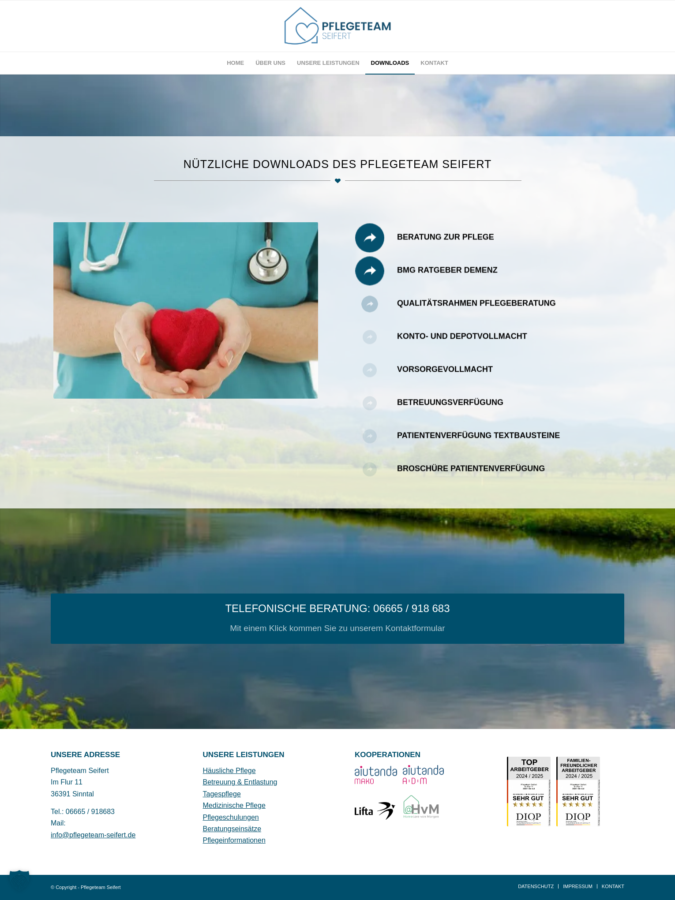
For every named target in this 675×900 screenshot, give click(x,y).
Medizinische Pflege (234, 805)
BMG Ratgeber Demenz (447, 278)
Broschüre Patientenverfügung (471, 476)
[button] (19, 880)
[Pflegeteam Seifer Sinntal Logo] (338, 26)
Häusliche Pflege (229, 770)
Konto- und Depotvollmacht (462, 344)
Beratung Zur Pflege (445, 245)
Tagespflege (222, 794)
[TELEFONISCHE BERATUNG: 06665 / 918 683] (337, 619)
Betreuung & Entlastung (240, 782)
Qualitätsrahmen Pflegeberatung (476, 311)
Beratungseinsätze (232, 829)
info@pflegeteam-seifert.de (93, 835)
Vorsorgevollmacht (445, 377)
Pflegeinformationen (234, 840)
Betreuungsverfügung (450, 410)
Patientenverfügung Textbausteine (478, 443)
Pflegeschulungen (231, 817)
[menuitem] (235, 63)
